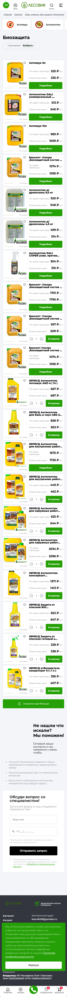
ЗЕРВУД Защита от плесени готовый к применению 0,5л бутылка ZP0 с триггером (42, 637)
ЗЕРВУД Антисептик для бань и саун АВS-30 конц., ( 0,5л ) (45, 413)
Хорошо (33, 965)
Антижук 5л (37, 63)
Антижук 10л (38, 126)
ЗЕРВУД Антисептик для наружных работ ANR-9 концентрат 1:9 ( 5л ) (44, 541)
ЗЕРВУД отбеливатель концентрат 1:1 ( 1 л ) (44, 669)
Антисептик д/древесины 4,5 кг (41, 222)
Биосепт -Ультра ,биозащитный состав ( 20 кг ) (45, 285)
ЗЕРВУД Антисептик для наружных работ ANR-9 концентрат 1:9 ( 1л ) (44, 509)
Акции (7, 920)
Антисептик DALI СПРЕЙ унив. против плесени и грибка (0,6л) (45, 254)
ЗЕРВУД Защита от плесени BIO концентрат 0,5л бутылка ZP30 (42, 605)
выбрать (28, 45)
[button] (6, 5)
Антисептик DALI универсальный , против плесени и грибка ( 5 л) (41, 95)
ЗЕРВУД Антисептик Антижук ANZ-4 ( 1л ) (43, 381)
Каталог (8, 915)
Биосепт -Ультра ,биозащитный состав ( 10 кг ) (45, 158)
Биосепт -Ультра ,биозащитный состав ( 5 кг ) (45, 317)
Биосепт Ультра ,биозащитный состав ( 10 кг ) (45, 349)
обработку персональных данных (34, 865)
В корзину (54, 338)
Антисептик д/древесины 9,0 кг (41, 191)
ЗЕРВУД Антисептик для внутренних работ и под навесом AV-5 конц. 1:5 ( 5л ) (44, 445)
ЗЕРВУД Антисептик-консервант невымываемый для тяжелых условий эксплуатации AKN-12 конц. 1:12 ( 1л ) (43, 574)
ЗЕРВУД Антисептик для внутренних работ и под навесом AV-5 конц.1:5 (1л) (44, 477)
